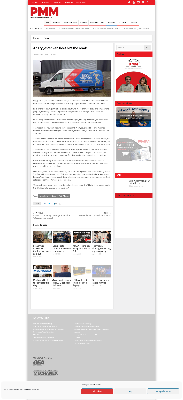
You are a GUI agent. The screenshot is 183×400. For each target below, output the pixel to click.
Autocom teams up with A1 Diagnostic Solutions (62, 283)
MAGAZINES (122, 24)
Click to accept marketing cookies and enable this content (133, 117)
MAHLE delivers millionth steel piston (91, 214)
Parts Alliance (64, 196)
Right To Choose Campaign (83, 324)
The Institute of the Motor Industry (44, 332)
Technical (56, 24)
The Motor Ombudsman (81, 343)
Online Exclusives (70, 24)
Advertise (45, 2)
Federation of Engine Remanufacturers (45, 326)
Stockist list (56, 2)
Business (83, 24)
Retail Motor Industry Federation (43, 337)
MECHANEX (36, 335)
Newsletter (69, 2)
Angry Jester (44, 196)
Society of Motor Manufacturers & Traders (87, 335)
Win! (103, 24)
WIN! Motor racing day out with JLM (139, 182)
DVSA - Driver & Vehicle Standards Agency (88, 340)
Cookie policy (81, 2)
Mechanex (111, 24)
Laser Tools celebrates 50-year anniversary (62, 248)
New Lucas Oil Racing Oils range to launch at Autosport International (52, 215)
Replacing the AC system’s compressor (47, 29)
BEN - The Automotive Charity (42, 324)
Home (36, 38)
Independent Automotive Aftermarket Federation (48, 329)
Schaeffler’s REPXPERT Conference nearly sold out (77, 29)
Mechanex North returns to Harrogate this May (44, 283)
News (47, 24)
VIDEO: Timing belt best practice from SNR (81, 248)
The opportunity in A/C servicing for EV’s (139, 29)
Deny (130, 391)
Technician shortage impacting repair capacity (101, 248)
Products (94, 24)
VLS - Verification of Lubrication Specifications (48, 340)
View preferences (163, 391)
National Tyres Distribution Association (86, 326)
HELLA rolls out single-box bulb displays (80, 283)
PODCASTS (133, 24)
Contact (35, 2)
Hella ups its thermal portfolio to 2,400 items (110, 29)
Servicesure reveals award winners (101, 281)
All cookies (97, 391)
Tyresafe (77, 338)
